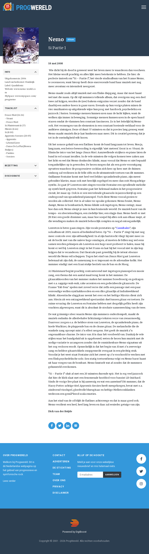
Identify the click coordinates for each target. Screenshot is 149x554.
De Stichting (62, 467)
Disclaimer (61, 492)
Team (56, 474)
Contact (59, 455)
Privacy (58, 486)
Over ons (59, 480)
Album (71, 39)
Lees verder (9, 481)
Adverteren (61, 461)
